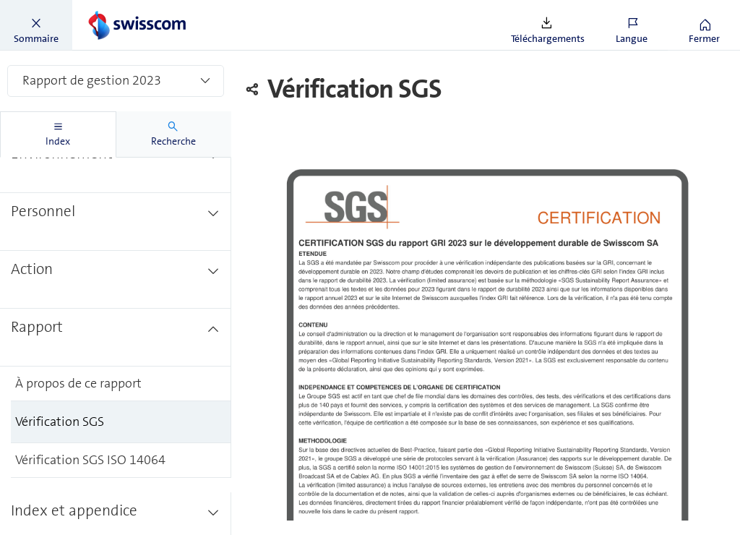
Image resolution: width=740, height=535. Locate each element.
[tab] (58, 134)
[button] (36, 25)
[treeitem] (115, 207)
